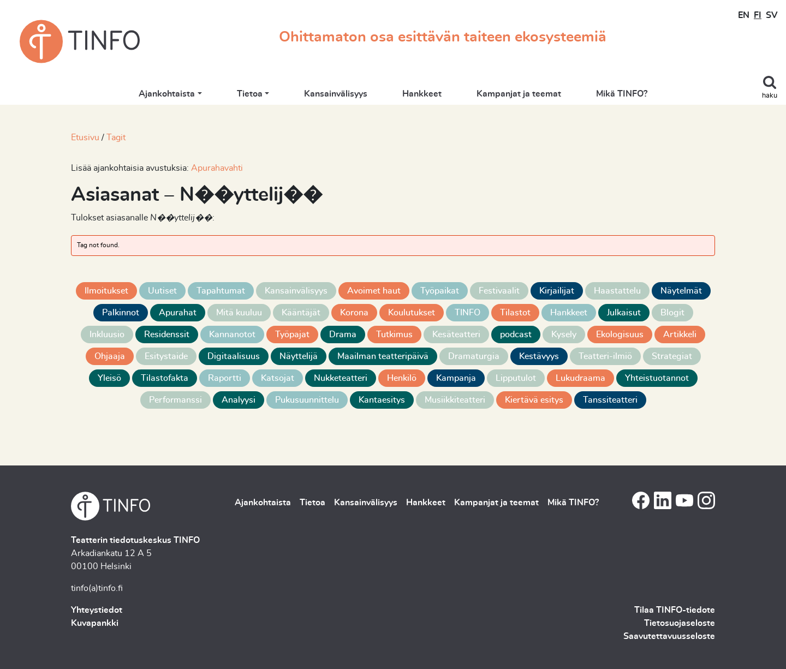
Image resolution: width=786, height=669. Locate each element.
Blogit (672, 312)
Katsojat (277, 378)
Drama (342, 334)
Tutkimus (394, 334)
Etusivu (85, 137)
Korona (354, 312)
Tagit (116, 137)
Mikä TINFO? (621, 93)
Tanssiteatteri (610, 400)
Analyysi (238, 400)
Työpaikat (439, 290)
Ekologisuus (620, 334)
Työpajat (292, 334)
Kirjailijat (556, 290)
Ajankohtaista (167, 93)
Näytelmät (681, 290)
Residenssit (166, 334)
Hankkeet (422, 93)
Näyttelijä (298, 356)
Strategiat (672, 356)
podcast (516, 334)
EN (743, 15)
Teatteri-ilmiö (605, 356)
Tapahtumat (220, 290)
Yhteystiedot (96, 610)
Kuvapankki (94, 623)
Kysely (563, 334)
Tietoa (250, 93)
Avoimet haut (374, 290)
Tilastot (515, 312)
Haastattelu (617, 290)
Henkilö (401, 378)
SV (771, 15)
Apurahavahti (217, 168)
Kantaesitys (382, 400)
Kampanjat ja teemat (519, 93)
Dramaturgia (473, 356)
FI (757, 15)
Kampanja (456, 378)
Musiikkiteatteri (455, 400)
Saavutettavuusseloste (669, 636)
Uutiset (162, 290)
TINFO (467, 312)
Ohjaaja (109, 356)
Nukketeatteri (340, 378)
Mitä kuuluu (239, 312)
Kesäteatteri (456, 334)
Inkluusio (107, 334)
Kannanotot (232, 334)
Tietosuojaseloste (679, 623)
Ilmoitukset (106, 290)
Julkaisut (624, 312)
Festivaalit (499, 290)
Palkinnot (120, 312)
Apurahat (177, 312)
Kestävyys (539, 356)
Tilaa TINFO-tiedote (674, 610)
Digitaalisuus (233, 356)
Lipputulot (516, 378)
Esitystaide (166, 356)
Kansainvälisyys (335, 93)
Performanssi (175, 400)
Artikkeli (679, 334)
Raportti (224, 378)
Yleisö (109, 378)
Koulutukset (411, 312)
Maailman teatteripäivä (382, 356)
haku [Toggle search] (769, 95)
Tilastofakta (164, 378)
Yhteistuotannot (657, 378)
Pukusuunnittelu (307, 400)
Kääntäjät (301, 312)
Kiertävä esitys (534, 400)
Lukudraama (580, 378)
